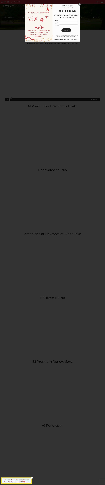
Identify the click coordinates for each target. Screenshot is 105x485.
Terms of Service (69, 36)
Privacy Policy (60, 36)
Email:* (57, 23)
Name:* (57, 20)
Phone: (57, 25)
